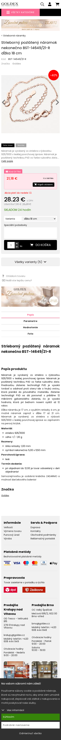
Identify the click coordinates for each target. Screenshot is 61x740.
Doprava (35, 527)
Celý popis (7, 161)
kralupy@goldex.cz (14, 635)
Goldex (16, 63)
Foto (30, 333)
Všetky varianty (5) (30, 262)
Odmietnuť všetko (30, 733)
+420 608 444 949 (16, 640)
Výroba (8, 538)
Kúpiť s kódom (43, 184)
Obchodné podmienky (43, 534)
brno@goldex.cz (41, 623)
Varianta (10, 218)
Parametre (30, 321)
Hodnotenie (30, 327)
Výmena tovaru (12, 531)
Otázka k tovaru (13, 276)
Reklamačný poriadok (43, 538)
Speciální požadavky (15, 225)
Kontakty (36, 531)
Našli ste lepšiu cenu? (17, 280)
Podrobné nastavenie (16, 725)
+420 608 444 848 (44, 629)
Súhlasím (8, 716)
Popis (30, 314)
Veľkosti (8, 527)
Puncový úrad (11, 534)
